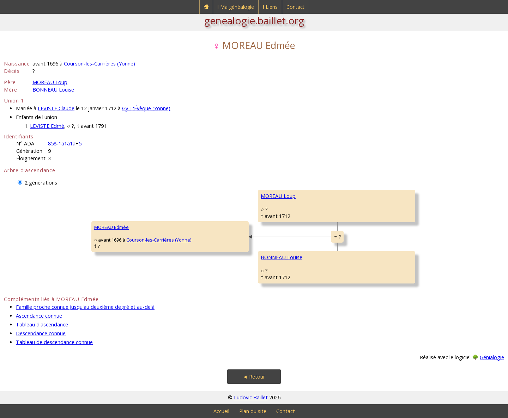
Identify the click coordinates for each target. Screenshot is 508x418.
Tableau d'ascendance (42, 324)
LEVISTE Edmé (47, 126)
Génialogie (492, 357)
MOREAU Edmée (111, 227)
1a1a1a (67, 143)
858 (52, 143)
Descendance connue (41, 333)
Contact (295, 7)
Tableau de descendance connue (54, 342)
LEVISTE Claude (56, 108)
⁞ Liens (270, 7)
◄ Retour (254, 376)
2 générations (41, 182)
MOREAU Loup (49, 82)
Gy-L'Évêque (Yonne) (146, 108)
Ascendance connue (39, 315)
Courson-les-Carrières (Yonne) (99, 63)
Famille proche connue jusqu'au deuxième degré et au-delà (85, 307)
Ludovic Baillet (251, 397)
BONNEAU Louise (53, 89)
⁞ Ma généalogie (235, 7)
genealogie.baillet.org (254, 20)
